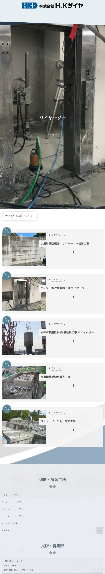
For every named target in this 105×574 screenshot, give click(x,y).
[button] (96, 4)
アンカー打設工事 (10, 524)
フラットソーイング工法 (13, 517)
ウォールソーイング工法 (13, 510)
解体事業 (5, 531)
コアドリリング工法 (11, 496)
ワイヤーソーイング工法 (13, 503)
